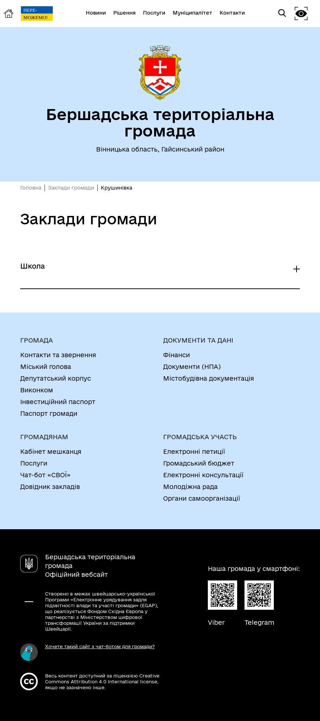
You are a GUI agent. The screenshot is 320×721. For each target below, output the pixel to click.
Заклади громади (71, 188)
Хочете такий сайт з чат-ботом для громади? (100, 646)
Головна (30, 188)
